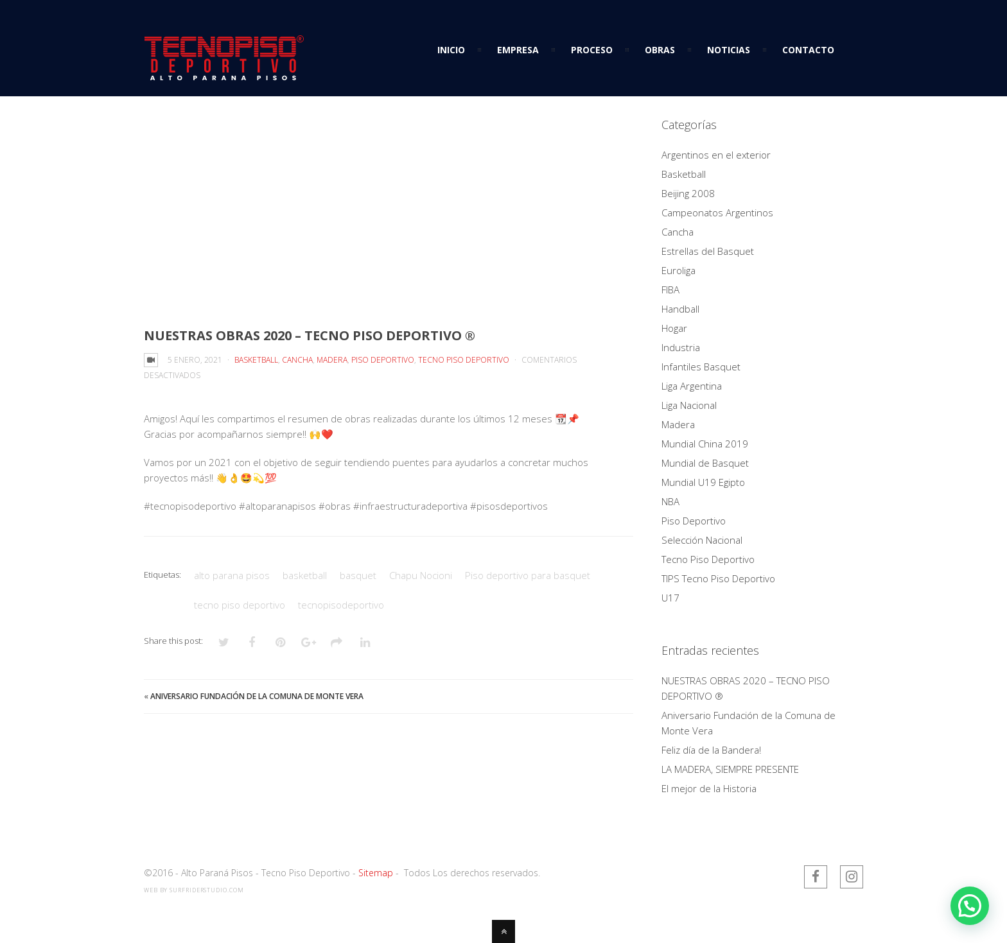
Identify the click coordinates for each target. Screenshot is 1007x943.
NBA (670, 501)
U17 (670, 597)
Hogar (674, 328)
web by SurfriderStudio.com (193, 890)
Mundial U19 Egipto (703, 482)
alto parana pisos (232, 575)
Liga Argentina (691, 385)
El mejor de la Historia (709, 788)
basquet (358, 575)
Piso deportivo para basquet (527, 575)
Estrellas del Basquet (707, 251)
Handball (680, 308)
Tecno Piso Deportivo (463, 359)
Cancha (297, 359)
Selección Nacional (701, 539)
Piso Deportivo (382, 359)
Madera (332, 359)
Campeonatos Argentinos (717, 212)
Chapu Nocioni (420, 575)
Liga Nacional (689, 405)
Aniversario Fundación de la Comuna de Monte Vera (256, 696)
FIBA (670, 289)
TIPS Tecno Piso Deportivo (718, 578)
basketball (305, 575)
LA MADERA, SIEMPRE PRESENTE (730, 769)
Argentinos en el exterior (716, 154)
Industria (680, 347)
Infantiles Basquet (700, 366)
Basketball (256, 359)
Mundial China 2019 (704, 443)
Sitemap (375, 873)
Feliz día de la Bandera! (711, 749)
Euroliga (678, 270)
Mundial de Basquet (705, 462)
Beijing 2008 (688, 193)
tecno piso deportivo (239, 604)
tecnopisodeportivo (341, 604)
